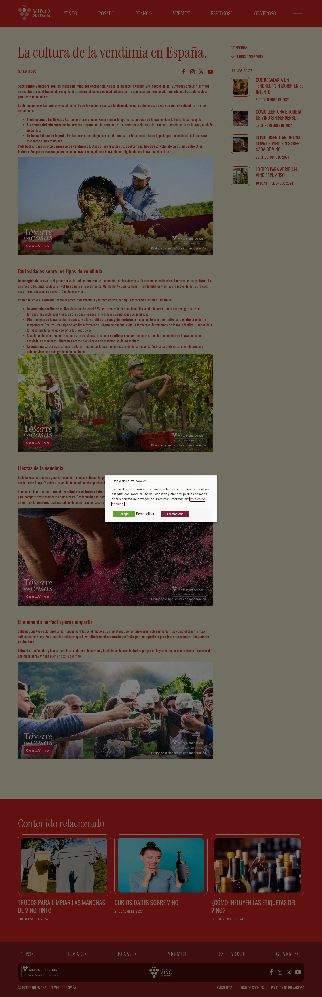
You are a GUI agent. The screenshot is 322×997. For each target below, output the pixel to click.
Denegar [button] (124, 514)
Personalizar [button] (145, 514)
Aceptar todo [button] (175, 514)
